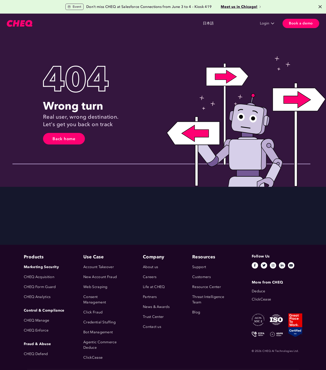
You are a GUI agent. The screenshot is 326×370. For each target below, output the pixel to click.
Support (199, 267)
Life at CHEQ (154, 287)
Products (51, 23)
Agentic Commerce (100, 342)
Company (153, 23)
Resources (127, 23)
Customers (101, 23)
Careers (149, 277)
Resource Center (206, 287)
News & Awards (156, 307)
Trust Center (153, 317)
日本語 (178, 23)
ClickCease (93, 357)
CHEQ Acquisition (39, 277)
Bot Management (98, 332)
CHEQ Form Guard (40, 287)
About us (150, 267)
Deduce (90, 347)
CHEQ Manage (36, 320)
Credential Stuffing (99, 322)
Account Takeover (98, 267)
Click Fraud (93, 312)
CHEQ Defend (36, 354)
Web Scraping (95, 287)
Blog (196, 312)
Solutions (75, 23)
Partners (150, 297)
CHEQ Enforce (36, 330)
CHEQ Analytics (37, 297)
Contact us (152, 326)
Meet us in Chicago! (241, 7)
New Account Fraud (100, 277)
